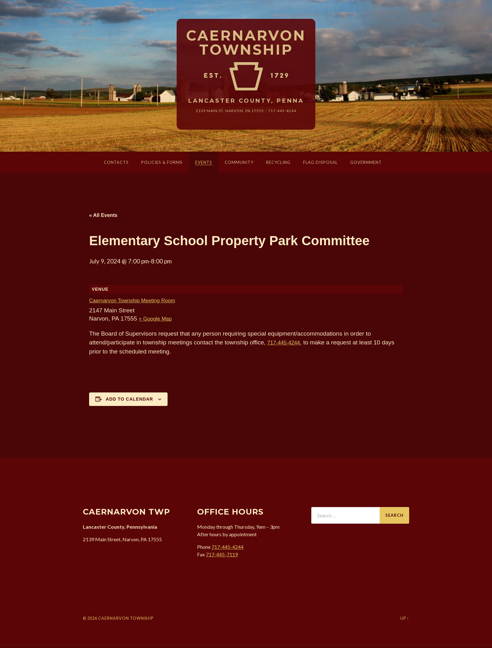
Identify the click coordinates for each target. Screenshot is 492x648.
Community (239, 163)
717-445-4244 (287, 111)
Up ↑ (404, 618)
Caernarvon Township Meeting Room (138, 301)
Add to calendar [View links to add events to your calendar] (129, 399)
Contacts (116, 163)
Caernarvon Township (246, 43)
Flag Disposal (320, 163)
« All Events (103, 216)
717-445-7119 (222, 555)
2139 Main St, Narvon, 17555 (228, 111)
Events (203, 163)
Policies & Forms (162, 163)
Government (366, 163)
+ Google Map (157, 319)
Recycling (278, 163)
